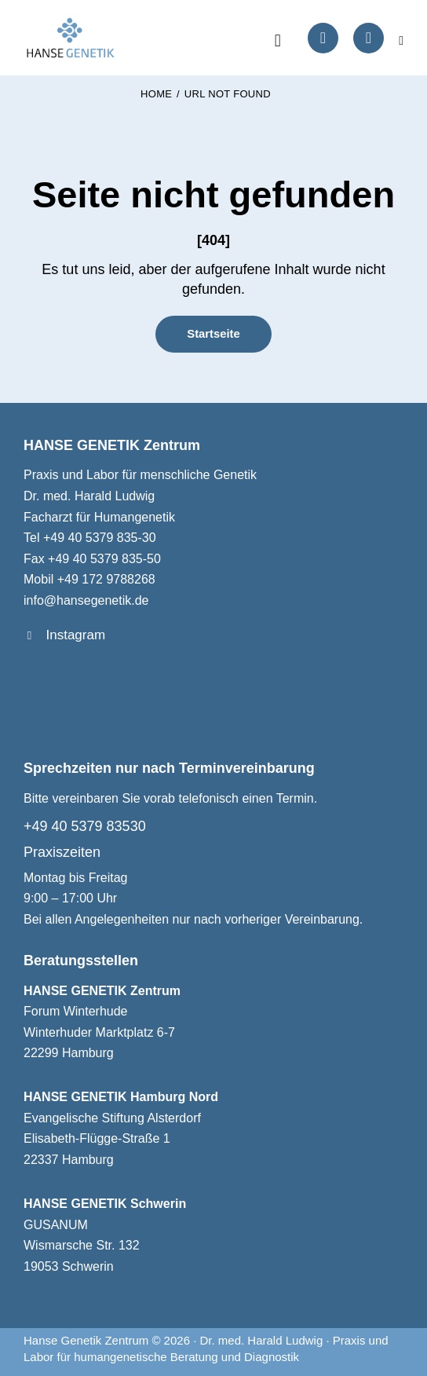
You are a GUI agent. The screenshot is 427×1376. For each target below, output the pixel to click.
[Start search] (278, 40)
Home (156, 94)
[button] (401, 39)
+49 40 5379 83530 (85, 826)
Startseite (213, 334)
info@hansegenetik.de (86, 600)
